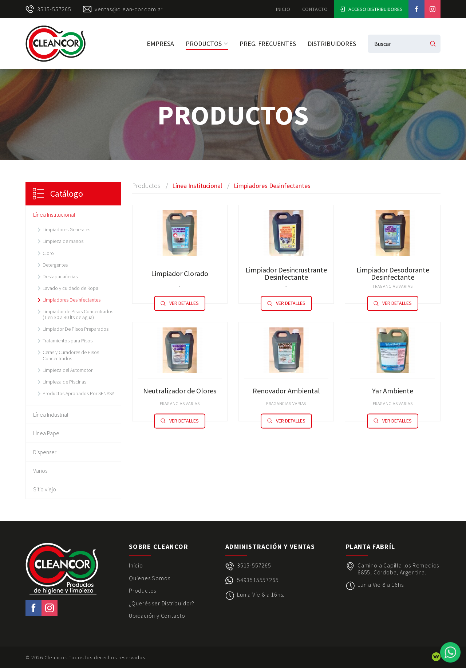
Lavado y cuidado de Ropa (70, 288)
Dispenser (44, 452)
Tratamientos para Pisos (67, 340)
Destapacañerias (60, 276)
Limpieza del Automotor (67, 370)
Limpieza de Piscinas (64, 381)
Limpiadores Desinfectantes (71, 299)
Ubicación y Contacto (157, 615)
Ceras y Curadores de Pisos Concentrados (71, 355)
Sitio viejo (44, 489)
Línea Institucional (54, 214)
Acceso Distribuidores (371, 9)
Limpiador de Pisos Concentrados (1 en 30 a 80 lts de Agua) (78, 314)
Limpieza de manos (63, 241)
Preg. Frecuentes (268, 43)
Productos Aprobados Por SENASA (78, 393)
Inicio (283, 9)
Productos (207, 43)
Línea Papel (47, 433)
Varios (40, 470)
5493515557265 (258, 580)
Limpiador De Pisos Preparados (75, 329)
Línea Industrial (50, 414)
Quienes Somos (149, 578)
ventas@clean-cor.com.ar (123, 9)
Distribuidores (332, 43)
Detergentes (55, 265)
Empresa (160, 43)
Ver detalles (180, 303)
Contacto (315, 9)
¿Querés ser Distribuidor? (161, 603)
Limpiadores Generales (66, 229)
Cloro (48, 253)
